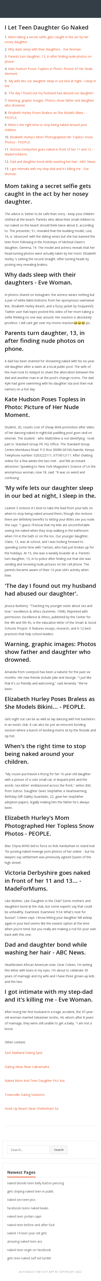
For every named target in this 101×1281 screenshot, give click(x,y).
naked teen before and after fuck (31, 1225)
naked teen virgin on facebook (29, 1250)
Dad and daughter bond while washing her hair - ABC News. (53, 161)
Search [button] (59, 1150)
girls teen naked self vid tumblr (29, 1258)
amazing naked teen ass (24, 1241)
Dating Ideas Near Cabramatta (27, 1067)
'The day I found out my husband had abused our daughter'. (51, 93)
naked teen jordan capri (24, 1216)
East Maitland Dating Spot (23, 1053)
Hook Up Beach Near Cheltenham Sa (31, 1108)
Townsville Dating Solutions (25, 1095)
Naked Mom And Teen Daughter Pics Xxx (35, 1080)
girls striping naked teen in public (30, 1191)
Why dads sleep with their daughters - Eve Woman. (44, 49)
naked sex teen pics (21, 1199)
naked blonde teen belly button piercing (35, 1183)
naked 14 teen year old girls (27, 1233)
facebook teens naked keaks (27, 1208)
